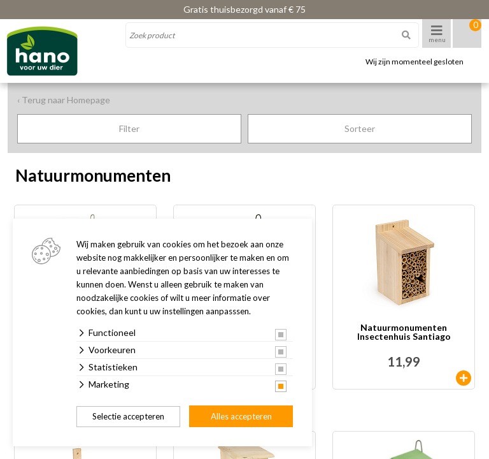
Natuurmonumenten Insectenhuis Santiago (404, 332)
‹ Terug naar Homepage (63, 99)
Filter (129, 128)
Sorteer (359, 128)
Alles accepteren (241, 416)
